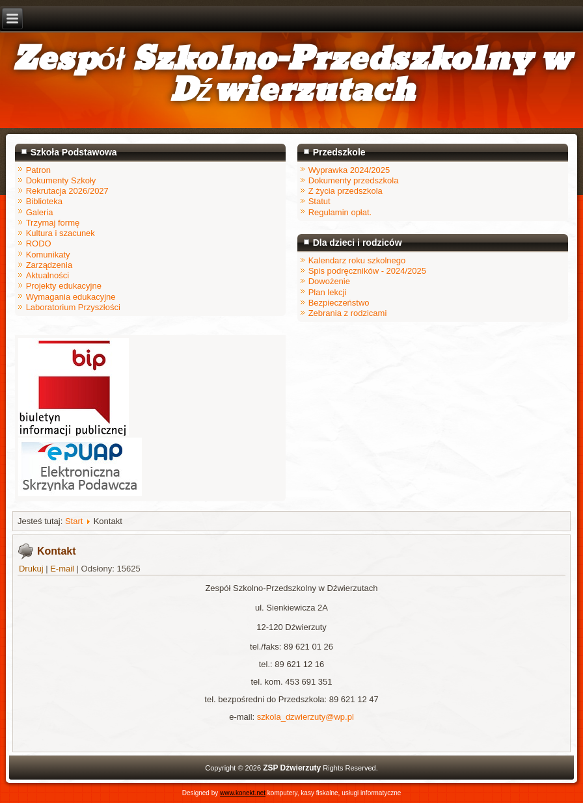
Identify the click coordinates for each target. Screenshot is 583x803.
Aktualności (47, 275)
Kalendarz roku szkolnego (357, 260)
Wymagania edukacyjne (71, 297)
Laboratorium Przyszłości (73, 307)
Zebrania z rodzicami (347, 313)
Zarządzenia (49, 265)
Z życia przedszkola (345, 191)
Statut (319, 201)
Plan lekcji (327, 292)
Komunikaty (48, 254)
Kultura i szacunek (60, 233)
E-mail (63, 568)
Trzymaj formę (53, 223)
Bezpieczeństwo (339, 303)
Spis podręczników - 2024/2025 (367, 271)
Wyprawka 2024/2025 (349, 170)
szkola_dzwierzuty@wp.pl (305, 717)
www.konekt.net (242, 792)
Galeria (39, 212)
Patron (38, 170)
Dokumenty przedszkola (353, 180)
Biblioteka (44, 201)
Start (74, 521)
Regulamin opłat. (340, 212)
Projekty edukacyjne (64, 286)
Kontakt (56, 551)
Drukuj (32, 568)
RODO (38, 243)
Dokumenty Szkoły (61, 180)
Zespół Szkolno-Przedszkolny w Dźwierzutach (291, 75)
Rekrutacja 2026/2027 (67, 191)
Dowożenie (329, 281)
